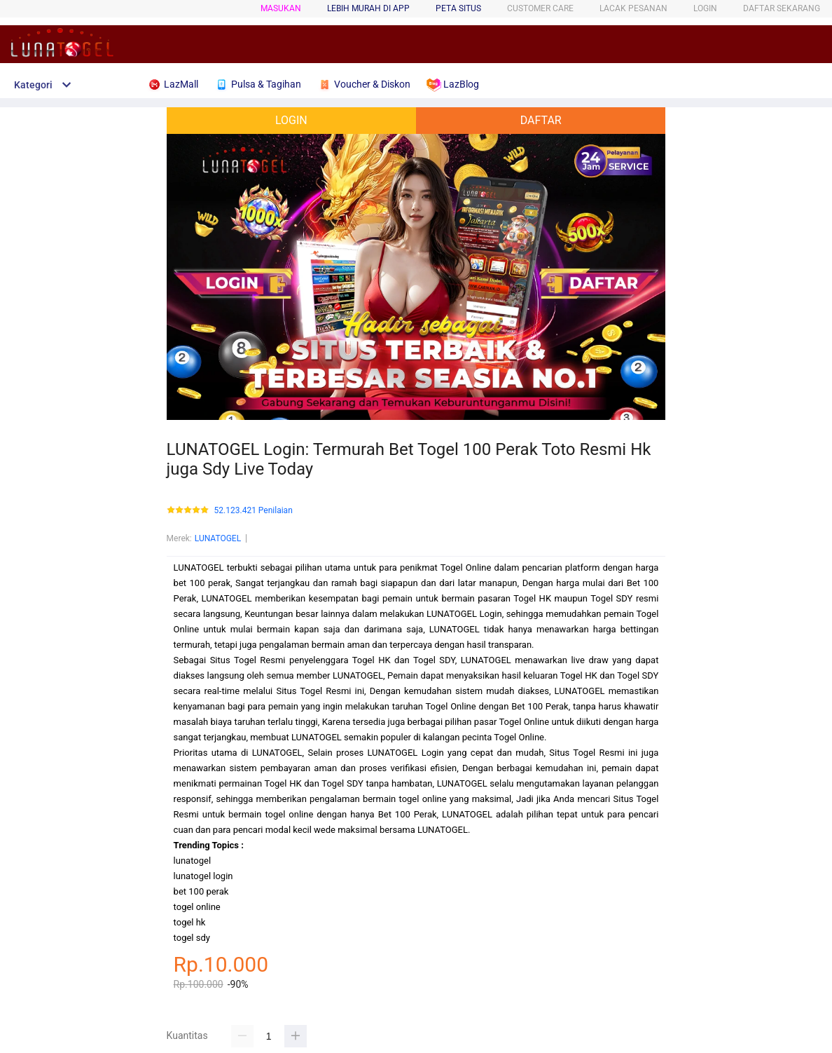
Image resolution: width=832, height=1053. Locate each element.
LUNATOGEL (218, 538)
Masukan (281, 8)
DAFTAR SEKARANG (781, 8)
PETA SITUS (458, 8)
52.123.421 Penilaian (253, 510)
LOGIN (705, 8)
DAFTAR (541, 120)
